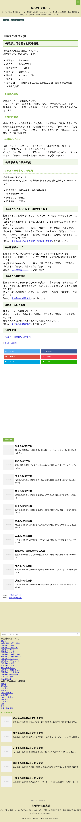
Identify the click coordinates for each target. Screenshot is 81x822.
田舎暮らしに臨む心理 (9, 648)
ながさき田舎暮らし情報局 (18, 337)
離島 (2, 706)
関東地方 (4, 690)
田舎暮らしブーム (8, 645)
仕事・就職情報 (7, 708)
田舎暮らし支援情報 (11, 343)
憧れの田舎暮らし (40, 8)
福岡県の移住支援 (15, 595)
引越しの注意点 (7, 677)
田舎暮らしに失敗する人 (10, 672)
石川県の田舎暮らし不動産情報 (28, 748)
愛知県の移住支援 (23, 491)
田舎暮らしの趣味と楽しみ (11, 656)
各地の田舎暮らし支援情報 (13, 681)
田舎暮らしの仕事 (8, 652)
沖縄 (2, 704)
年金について (6, 679)
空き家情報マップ (20, 270)
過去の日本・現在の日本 (10, 643)
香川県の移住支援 (23, 476)
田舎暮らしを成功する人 (10, 670)
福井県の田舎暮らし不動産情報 (28, 718)
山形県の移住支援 (23, 506)
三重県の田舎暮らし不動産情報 (28, 778)
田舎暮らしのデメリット (10, 661)
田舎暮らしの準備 (8, 650)
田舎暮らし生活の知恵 (9, 674)
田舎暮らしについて (10, 638)
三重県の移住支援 (23, 536)
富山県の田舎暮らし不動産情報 (28, 763)
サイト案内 (34, 800)
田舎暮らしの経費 (8, 663)
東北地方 (4, 686)
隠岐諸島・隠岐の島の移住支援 (30, 551)
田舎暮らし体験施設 (21, 298)
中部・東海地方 (7, 693)
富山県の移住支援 (23, 446)
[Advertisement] (41, 26)
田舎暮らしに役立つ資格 (10, 654)
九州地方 (4, 702)
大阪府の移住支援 (23, 580)
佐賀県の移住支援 (23, 565)
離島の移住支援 (22, 461)
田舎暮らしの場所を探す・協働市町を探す (32, 241)
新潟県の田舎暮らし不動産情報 (28, 733)
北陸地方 (4, 688)
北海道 (3, 684)
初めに (3, 641)
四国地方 (4, 699)
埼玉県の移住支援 (23, 521)
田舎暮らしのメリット (9, 659)
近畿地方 (4, 695)
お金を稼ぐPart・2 (8, 668)
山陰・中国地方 (7, 697)
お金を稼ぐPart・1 (8, 665)
